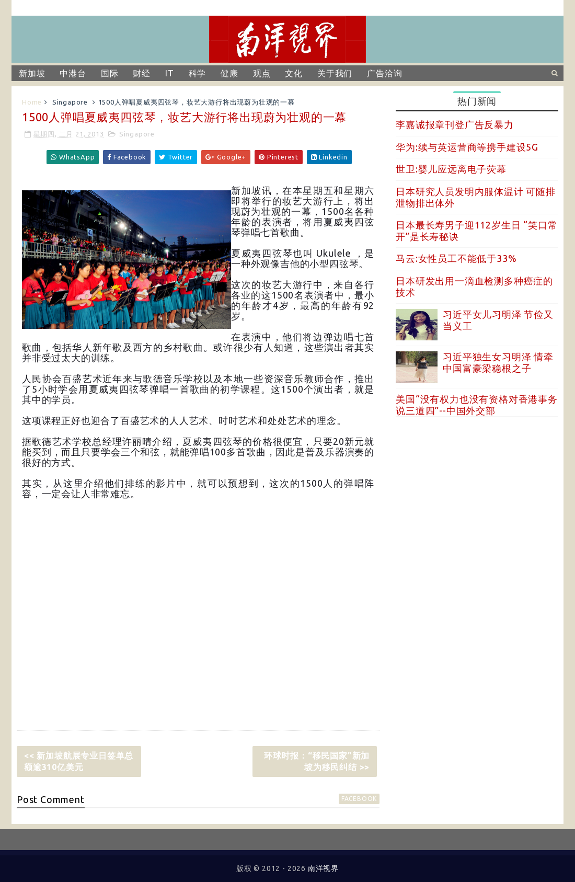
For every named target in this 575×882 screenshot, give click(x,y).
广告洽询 (384, 73)
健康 (229, 73)
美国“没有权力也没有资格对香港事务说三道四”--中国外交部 (477, 405)
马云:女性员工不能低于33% (456, 258)
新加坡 (32, 73)
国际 (110, 73)
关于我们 (334, 73)
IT (169, 73)
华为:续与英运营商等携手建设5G (467, 147)
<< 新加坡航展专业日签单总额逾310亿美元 (78, 761)
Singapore (70, 102)
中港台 (73, 73)
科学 (197, 73)
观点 (262, 73)
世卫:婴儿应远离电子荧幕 (451, 169)
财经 (142, 73)
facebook (359, 798)
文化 (294, 73)
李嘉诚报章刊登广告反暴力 (455, 124)
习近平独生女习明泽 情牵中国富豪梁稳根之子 (498, 362)
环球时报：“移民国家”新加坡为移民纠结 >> (317, 761)
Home (32, 102)
